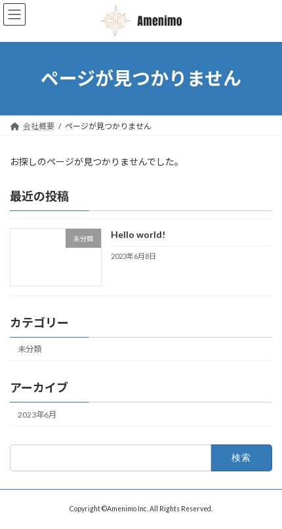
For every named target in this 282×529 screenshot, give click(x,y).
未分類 (29, 349)
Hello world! (138, 234)
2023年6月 (37, 415)
